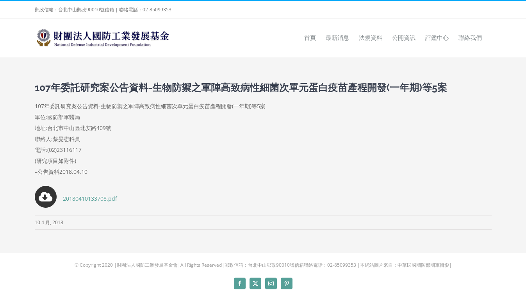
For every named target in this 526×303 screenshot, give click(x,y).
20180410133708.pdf (76, 198)
